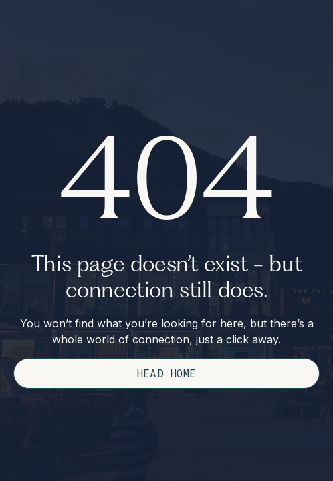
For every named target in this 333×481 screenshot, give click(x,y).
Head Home (167, 373)
